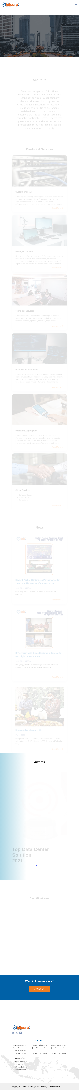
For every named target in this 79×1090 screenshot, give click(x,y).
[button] (36, 865)
